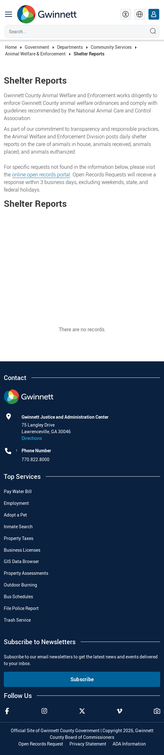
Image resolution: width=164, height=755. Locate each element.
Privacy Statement (87, 744)
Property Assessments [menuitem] (26, 573)
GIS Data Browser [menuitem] (21, 561)
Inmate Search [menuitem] (18, 526)
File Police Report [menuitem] (21, 608)
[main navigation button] (8, 14)
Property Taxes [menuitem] (18, 538)
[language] (139, 14)
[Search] (74, 31)
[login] (154, 14)
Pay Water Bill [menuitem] (18, 491)
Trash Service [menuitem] (17, 620)
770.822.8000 (35, 459)
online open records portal (41, 174)
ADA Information (129, 744)
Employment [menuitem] (16, 503)
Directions (32, 438)
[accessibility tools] (125, 14)
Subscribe (82, 679)
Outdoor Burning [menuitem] (20, 585)
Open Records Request (40, 744)
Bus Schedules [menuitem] (18, 596)
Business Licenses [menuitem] (22, 550)
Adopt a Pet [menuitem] (15, 515)
